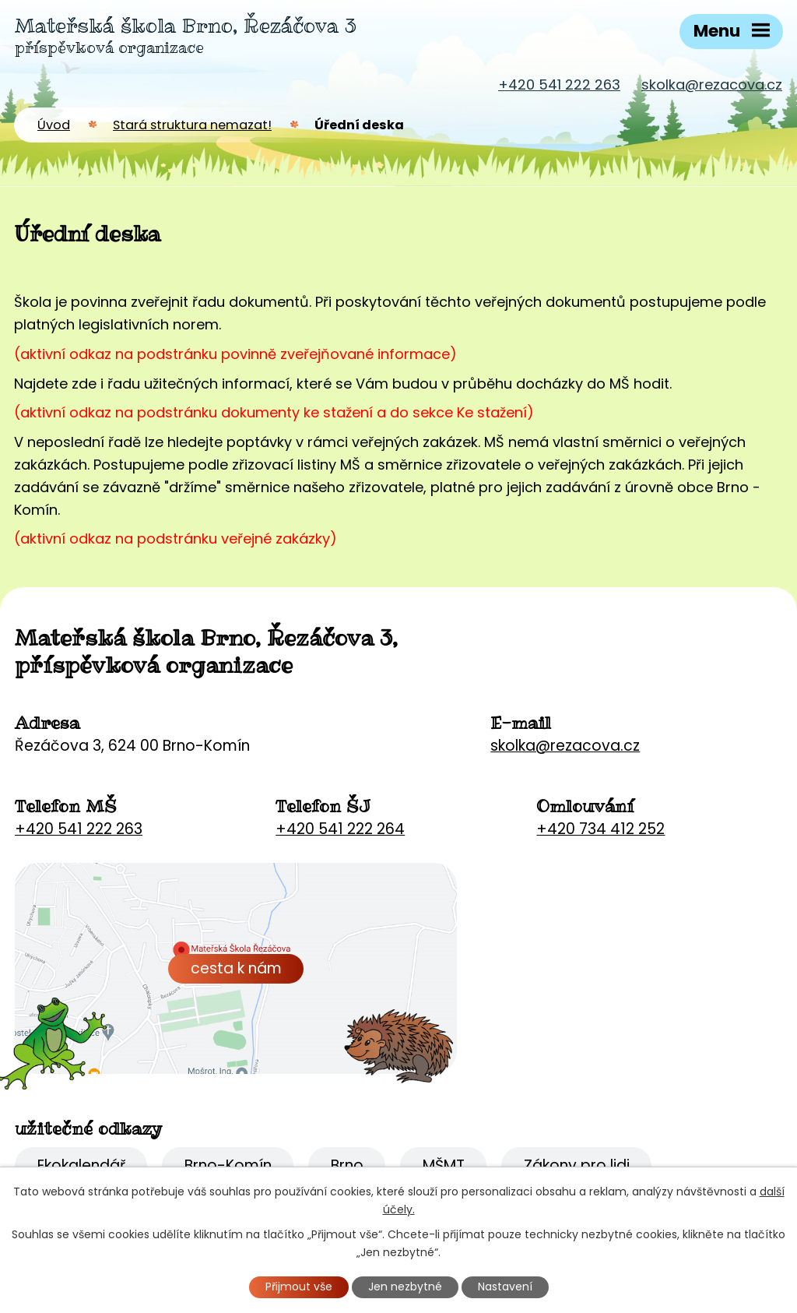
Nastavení (505, 1286)
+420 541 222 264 (340, 829)
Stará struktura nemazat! (192, 125)
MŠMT (444, 1165)
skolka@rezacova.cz (711, 84)
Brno (347, 1165)
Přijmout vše (298, 1286)
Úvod (53, 125)
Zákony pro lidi (577, 1165)
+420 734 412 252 (600, 829)
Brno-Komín (228, 1165)
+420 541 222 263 (559, 84)
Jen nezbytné (405, 1286)
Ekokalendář (81, 1165)
